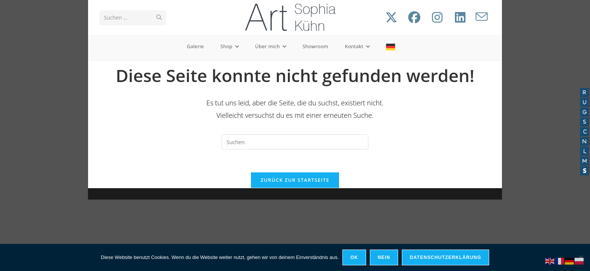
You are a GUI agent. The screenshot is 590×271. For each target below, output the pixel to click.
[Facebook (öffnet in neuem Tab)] (414, 17)
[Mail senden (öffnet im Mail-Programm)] (482, 17)
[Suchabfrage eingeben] (295, 141)
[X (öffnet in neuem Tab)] (391, 17)
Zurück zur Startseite (295, 180)
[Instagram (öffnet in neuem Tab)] (437, 17)
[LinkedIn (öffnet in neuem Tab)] (460, 17)
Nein (384, 257)
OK (354, 257)
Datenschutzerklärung (445, 257)
